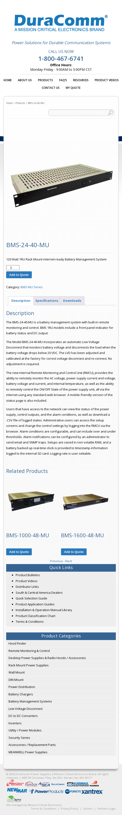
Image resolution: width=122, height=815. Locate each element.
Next (68, 561)
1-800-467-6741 (61, 58)
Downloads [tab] (72, 300)
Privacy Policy (69, 808)
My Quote (73, 88)
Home (8, 80)
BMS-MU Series (32, 287)
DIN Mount (16, 680)
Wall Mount (17, 672)
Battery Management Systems (30, 701)
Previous (56, 561)
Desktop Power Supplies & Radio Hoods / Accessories (47, 658)
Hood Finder (17, 643)
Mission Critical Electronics (45, 805)
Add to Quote (19, 275)
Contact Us (51, 88)
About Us (25, 80)
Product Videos (107, 80)
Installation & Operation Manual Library (44, 610)
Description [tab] (20, 300)
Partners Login (106, 808)
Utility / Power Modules (25, 730)
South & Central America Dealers (39, 592)
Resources (81, 80)
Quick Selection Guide (31, 598)
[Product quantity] (12, 267)
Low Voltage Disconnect (25, 709)
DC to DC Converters (23, 716)
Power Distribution (22, 687)
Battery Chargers (21, 694)
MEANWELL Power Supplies (28, 752)
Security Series (19, 737)
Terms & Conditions (30, 621)
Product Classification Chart (35, 616)
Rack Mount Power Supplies (29, 665)
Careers (88, 808)
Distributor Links (27, 586)
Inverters (15, 723)
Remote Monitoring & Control (29, 651)
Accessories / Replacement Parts (32, 745)
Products (45, 80)
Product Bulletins (28, 575)
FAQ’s (63, 80)
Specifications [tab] (46, 300)
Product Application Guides (35, 604)
